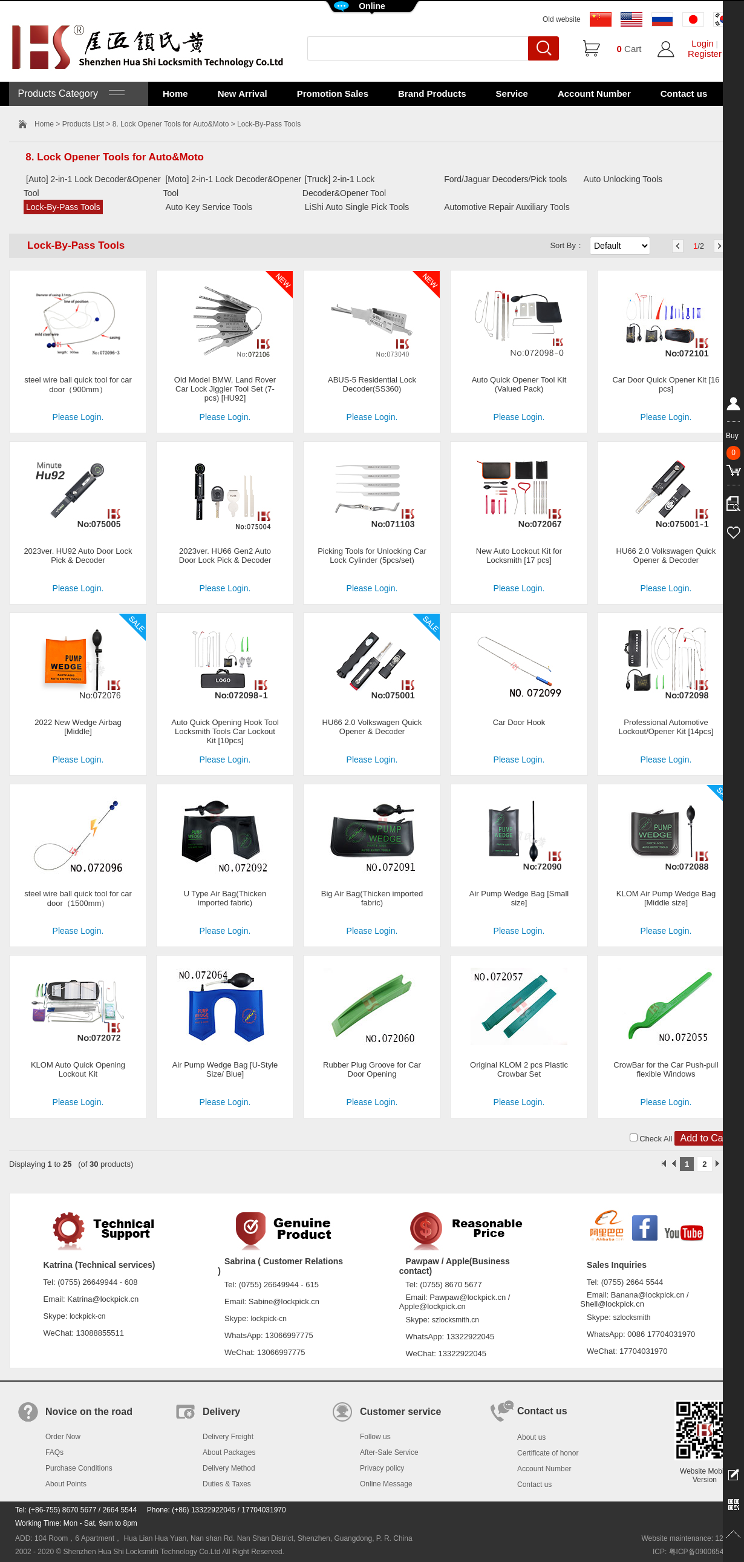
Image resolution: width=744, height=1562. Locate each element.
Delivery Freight (228, 1436)
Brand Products (432, 93)
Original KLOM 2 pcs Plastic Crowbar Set (519, 1069)
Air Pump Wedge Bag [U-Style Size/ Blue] (225, 1069)
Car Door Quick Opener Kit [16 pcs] (665, 384)
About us (531, 1437)
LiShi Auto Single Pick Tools (357, 207)
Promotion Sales (332, 93)
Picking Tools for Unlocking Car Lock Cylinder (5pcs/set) (372, 555)
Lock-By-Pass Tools (63, 207)
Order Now (62, 1436)
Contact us (684, 93)
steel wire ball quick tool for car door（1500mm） (78, 898)
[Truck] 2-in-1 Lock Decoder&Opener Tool (344, 186)
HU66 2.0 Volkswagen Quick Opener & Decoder (666, 555)
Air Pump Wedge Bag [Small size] (519, 898)
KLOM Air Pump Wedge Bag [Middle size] (666, 898)
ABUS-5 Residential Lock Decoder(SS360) (372, 384)
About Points (65, 1484)
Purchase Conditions (79, 1468)
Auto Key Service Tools (208, 207)
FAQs (54, 1452)
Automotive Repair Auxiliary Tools (507, 207)
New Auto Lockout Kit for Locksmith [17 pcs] (519, 555)
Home (175, 93)
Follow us (375, 1436)
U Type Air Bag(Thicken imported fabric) (225, 898)
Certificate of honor (547, 1453)
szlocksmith (631, 1317)
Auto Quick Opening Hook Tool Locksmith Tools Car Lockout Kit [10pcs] (225, 731)
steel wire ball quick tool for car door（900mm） (78, 384)
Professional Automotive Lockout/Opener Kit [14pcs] (666, 727)
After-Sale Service (389, 1452)
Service (512, 93)
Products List (83, 124)
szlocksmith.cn (455, 1320)
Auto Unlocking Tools (623, 179)
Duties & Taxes (227, 1484)
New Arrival (242, 93)
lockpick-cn (87, 1316)
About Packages (229, 1452)
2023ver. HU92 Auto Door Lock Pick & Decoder (78, 555)
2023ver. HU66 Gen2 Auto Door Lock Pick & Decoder (225, 555)
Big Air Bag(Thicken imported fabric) (372, 898)
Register (705, 53)
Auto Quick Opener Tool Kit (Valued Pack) (519, 384)
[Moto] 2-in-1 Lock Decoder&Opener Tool (232, 186)
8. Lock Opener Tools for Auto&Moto (171, 124)
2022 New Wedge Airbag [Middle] (78, 727)
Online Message (386, 1484)
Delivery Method (229, 1468)
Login (702, 43)
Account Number (594, 93)
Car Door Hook (519, 722)
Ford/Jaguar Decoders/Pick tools (505, 179)
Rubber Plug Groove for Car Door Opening (372, 1069)
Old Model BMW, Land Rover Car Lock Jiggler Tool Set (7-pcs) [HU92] (225, 388)
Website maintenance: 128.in (688, 1538)
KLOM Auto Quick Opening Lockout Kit (78, 1069)
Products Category (70, 93)
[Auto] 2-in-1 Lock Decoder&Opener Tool (92, 186)
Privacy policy (382, 1468)
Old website (562, 19)
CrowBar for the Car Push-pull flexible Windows (665, 1069)
